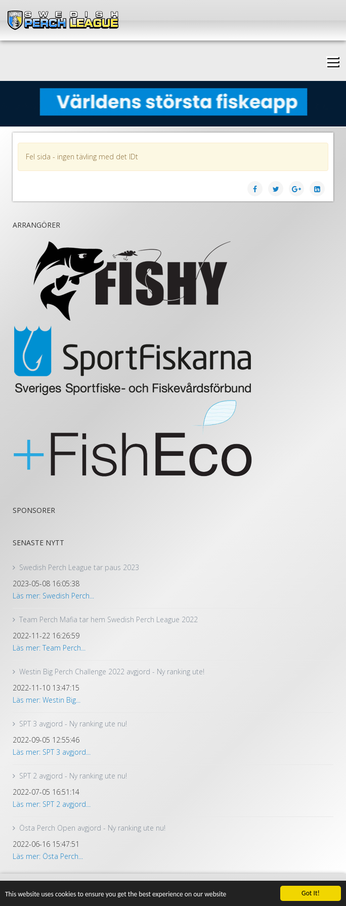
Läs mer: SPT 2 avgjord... (52, 804)
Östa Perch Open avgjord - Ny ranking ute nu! (92, 828)
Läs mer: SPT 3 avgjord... (52, 752)
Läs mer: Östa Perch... (48, 856)
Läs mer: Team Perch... (49, 648)
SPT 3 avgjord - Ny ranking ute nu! (73, 723)
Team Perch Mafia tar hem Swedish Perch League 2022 (108, 619)
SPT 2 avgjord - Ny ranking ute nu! (73, 776)
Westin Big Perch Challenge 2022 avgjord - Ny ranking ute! (111, 671)
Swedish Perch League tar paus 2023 (79, 567)
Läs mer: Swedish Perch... (53, 595)
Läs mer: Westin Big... (46, 700)
